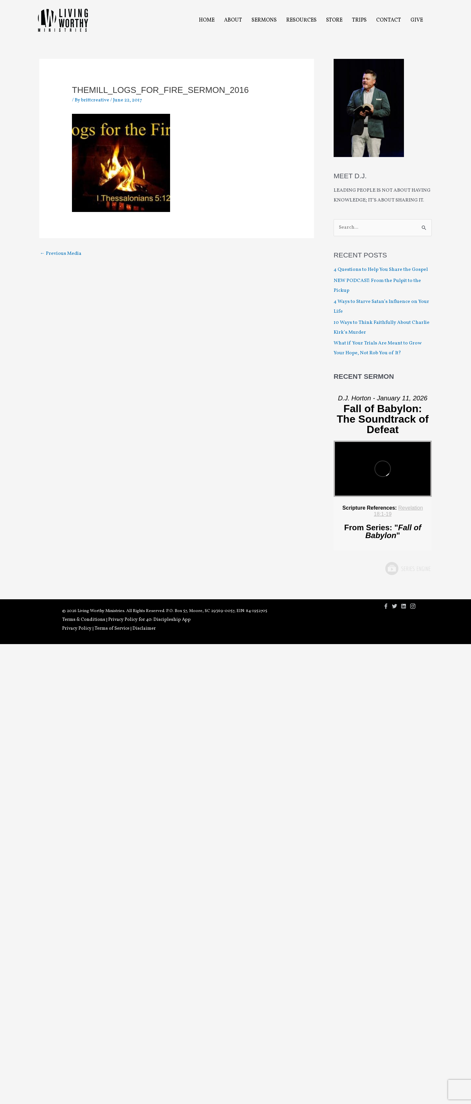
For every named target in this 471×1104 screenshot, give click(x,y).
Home (207, 20)
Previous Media (60, 253)
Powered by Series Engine (407, 568)
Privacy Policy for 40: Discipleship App (149, 620)
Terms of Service (112, 628)
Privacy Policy (77, 628)
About (233, 20)
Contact (388, 20)
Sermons (264, 20)
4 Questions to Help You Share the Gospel (381, 269)
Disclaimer (144, 628)
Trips (359, 20)
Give (416, 20)
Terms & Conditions (83, 620)
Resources (301, 20)
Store (334, 20)
